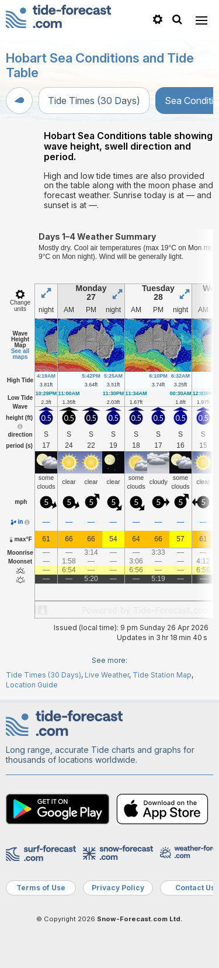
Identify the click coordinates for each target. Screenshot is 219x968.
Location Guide (32, 684)
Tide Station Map (162, 674)
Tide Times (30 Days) (94, 100)
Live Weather (107, 674)
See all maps (20, 354)
